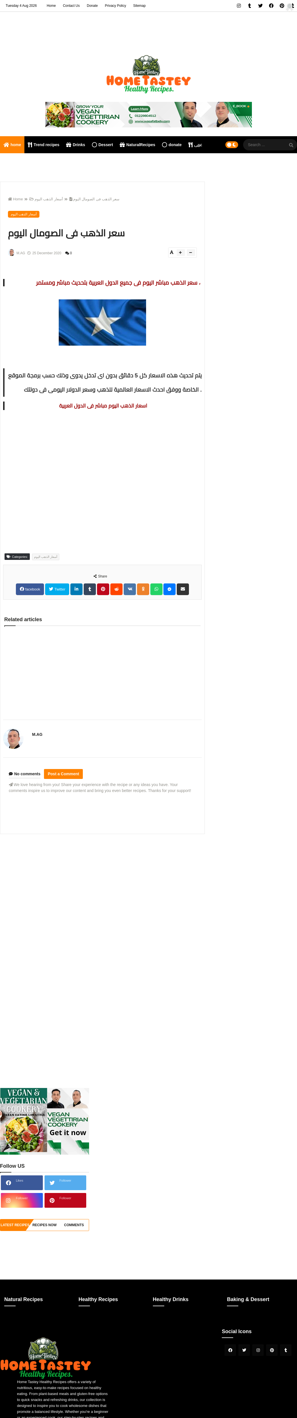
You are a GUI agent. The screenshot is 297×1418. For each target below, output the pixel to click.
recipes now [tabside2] (44, 1225)
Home (51, 6)
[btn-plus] (181, 252)
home (12, 144)
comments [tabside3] (74, 1225)
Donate (92, 6)
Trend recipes (43, 144)
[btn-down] (191, 252)
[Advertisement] (102, 878)
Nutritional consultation (27, 161)
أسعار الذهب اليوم (46, 199)
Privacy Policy (115, 6)
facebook (32, 589)
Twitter (59, 589)
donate (172, 144)
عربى (195, 144)
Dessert (102, 144)
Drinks (75, 144)
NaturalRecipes (137, 144)
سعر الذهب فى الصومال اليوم (94, 199)
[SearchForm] (291, 145)
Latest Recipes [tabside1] (15, 1225)
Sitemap (139, 6)
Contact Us (71, 6)
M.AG (37, 734)
